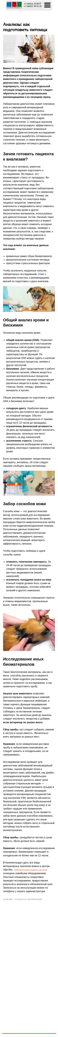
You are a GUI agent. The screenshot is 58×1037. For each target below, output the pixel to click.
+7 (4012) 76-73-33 (40, 1026)
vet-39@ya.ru (43, 1031)
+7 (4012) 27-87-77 (40, 1022)
